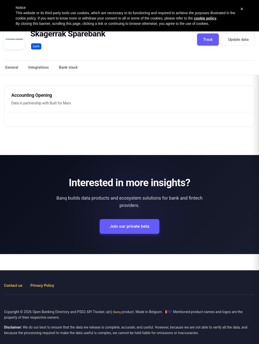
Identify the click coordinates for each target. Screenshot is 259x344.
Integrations (38, 67)
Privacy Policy (42, 285)
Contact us (13, 285)
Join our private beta (129, 226)
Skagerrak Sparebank (67, 34)
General (11, 67)
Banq (117, 312)
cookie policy (205, 18)
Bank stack (68, 67)
